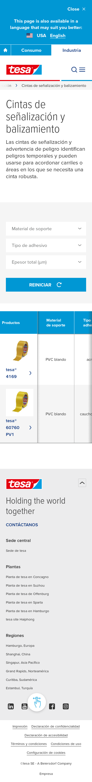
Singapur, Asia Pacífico (23, 662)
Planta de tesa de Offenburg (27, 594)
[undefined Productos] (14, 322)
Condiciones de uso (66, 744)
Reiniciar (46, 285)
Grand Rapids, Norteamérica (27, 671)
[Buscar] (74, 70)
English (58, 35)
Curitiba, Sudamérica (21, 680)
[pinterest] (38, 707)
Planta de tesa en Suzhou (25, 585)
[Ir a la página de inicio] (5, 50)
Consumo (31, 50)
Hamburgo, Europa (20, 645)
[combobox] (46, 229)
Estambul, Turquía (19, 688)
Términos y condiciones (29, 744)
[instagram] (66, 707)
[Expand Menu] (82, 70)
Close (76, 9)
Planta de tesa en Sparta (24, 602)
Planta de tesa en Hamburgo (27, 611)
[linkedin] (11, 707)
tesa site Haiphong (20, 619)
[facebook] (52, 707)
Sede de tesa (16, 551)
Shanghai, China (18, 654)
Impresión (20, 726)
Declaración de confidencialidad (55, 726)
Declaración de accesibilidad (46, 735)
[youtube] (24, 707)
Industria (72, 50)
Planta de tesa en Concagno (27, 577)
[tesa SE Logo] (24, 69)
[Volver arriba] (82, 483)
